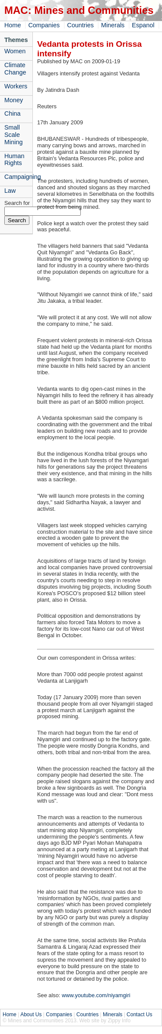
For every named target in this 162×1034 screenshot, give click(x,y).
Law (10, 190)
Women (14, 51)
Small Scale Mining (13, 135)
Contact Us (139, 1014)
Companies (44, 25)
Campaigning (18, 176)
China (12, 113)
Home (12, 25)
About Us (30, 1014)
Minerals (112, 25)
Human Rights (14, 159)
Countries (80, 25)
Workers (15, 86)
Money (13, 100)
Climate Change (15, 69)
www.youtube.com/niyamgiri (96, 995)
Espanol (143, 25)
